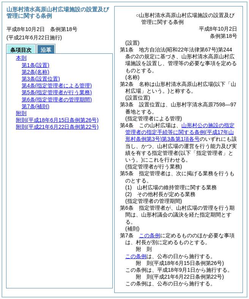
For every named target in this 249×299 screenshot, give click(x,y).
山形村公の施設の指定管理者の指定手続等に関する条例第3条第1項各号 (180, 132)
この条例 (149, 235)
